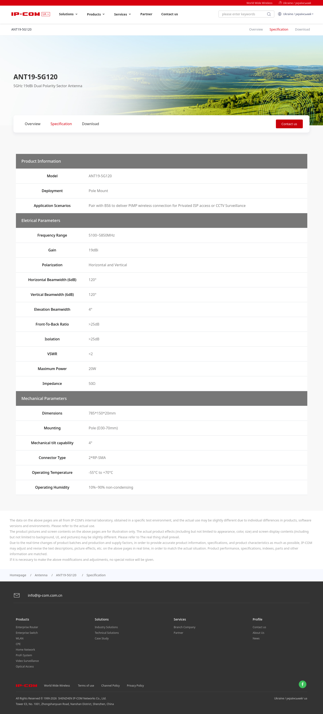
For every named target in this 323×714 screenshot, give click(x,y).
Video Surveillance (27, 661)
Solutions (68, 14)
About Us (258, 633)
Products (96, 14)
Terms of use (86, 685)
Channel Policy (110, 685)
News (256, 638)
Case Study (102, 638)
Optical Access (25, 666)
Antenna (41, 575)
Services (122, 14)
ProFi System (24, 655)
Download (90, 123)
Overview (33, 123)
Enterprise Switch (27, 633)
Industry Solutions (106, 627)
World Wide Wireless (259, 3)
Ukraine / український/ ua (290, 698)
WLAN (20, 638)
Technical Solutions (107, 633)
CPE (18, 644)
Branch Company (185, 627)
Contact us (169, 14)
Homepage (18, 575)
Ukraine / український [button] (294, 14)
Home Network (25, 650)
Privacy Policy (135, 685)
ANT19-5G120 (67, 575)
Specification (61, 123)
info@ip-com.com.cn (37, 595)
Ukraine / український (295, 3)
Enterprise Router (27, 627)
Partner (146, 14)
